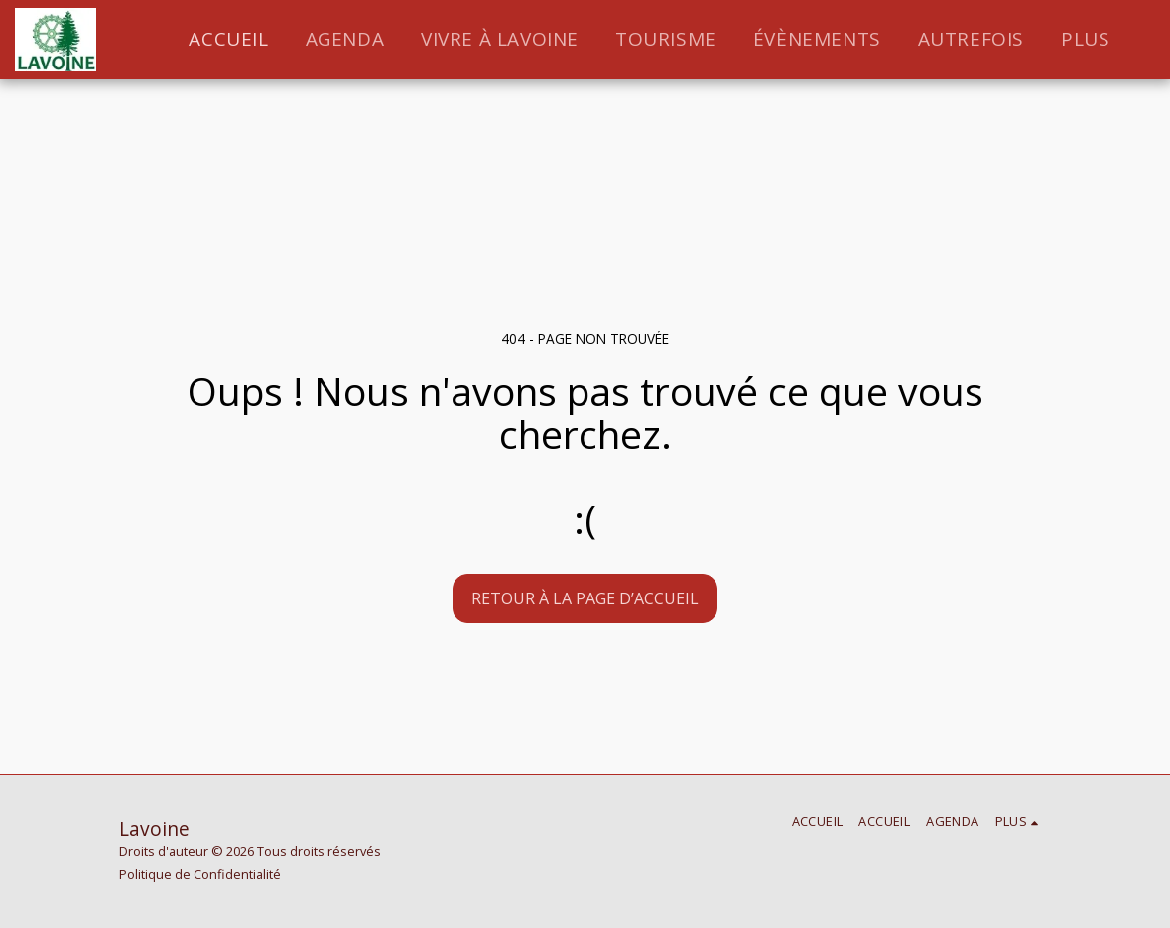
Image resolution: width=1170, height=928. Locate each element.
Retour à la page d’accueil (585, 598)
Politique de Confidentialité (200, 874)
